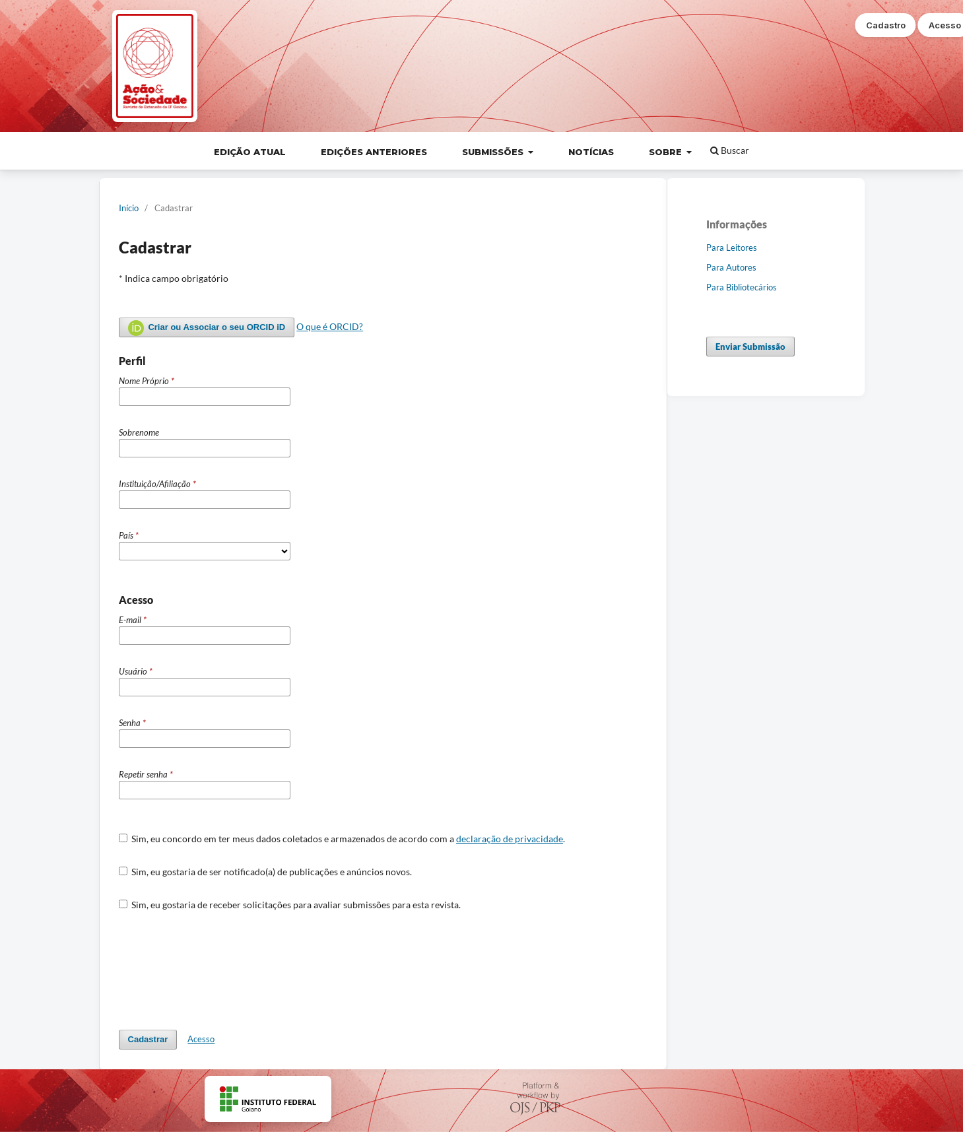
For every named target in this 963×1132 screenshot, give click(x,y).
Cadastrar (148, 1039)
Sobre (666, 152)
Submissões (494, 152)
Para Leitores (731, 247)
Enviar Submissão (750, 346)
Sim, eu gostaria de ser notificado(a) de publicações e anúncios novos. (266, 871)
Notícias (591, 152)
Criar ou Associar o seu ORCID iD (207, 328)
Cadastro (886, 25)
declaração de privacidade (509, 838)
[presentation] (219, 970)
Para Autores (731, 267)
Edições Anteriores (374, 152)
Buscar (729, 150)
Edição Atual (250, 152)
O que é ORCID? (329, 326)
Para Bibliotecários (741, 287)
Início (129, 208)
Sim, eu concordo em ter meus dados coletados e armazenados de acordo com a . (342, 838)
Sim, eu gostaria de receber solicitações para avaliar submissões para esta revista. (290, 904)
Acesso (201, 1039)
